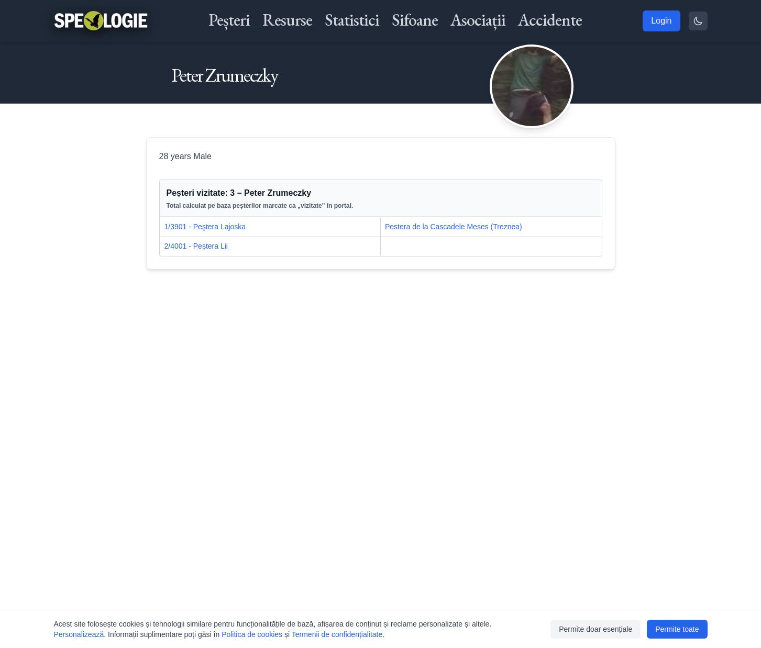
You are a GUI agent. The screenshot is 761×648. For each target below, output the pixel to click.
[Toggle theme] (698, 21)
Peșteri (229, 20)
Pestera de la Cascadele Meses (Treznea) (453, 226)
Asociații (477, 20)
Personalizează (79, 634)
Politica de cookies (252, 634)
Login (661, 20)
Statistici (352, 20)
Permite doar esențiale (595, 629)
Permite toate (677, 629)
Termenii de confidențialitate (337, 634)
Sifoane (415, 20)
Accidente (550, 20)
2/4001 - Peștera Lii (196, 246)
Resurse (287, 20)
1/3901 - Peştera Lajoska (205, 226)
